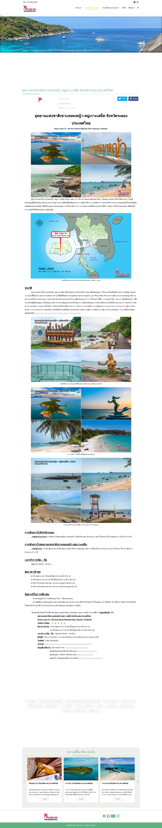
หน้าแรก (78, 8)
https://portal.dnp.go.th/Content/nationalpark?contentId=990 (57, 313)
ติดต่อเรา (132, 8)
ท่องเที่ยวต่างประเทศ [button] (111, 8)
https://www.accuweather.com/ (76, 648)
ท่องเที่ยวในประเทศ (38, 50)
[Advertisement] (81, 69)
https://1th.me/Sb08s (85, 655)
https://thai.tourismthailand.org (91, 658)
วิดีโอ (124, 8)
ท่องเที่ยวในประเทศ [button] (92, 8)
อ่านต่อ (44, 799)
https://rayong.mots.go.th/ (87, 651)
